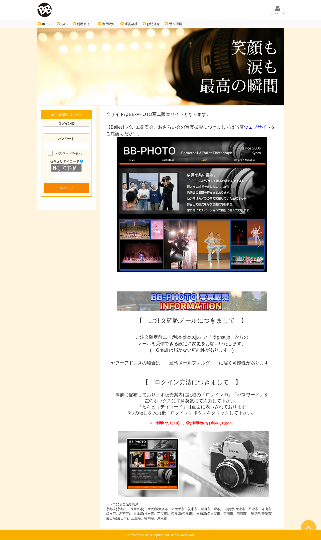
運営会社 (129, 24)
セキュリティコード (66, 161)
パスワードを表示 (69, 153)
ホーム (45, 24)
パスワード (66, 139)
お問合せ (151, 24)
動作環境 (173, 24)
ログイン (66, 188)
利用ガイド (83, 24)
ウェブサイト (257, 127)
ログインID (66, 123)
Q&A (62, 24)
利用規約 (106, 24)
